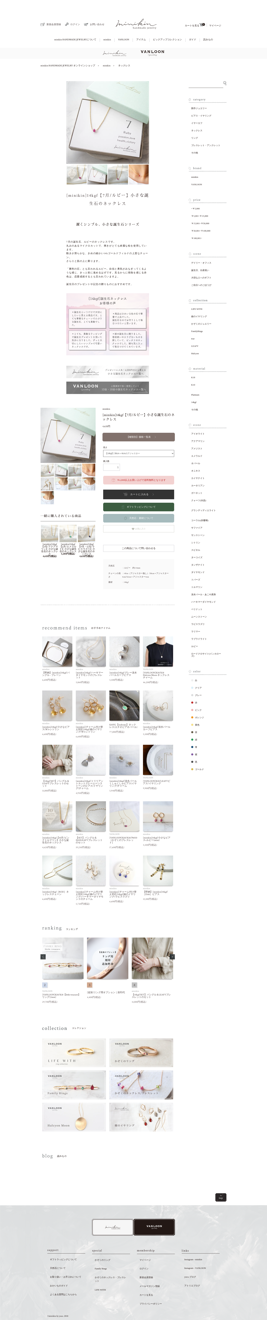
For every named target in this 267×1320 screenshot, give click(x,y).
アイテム (141, 28)
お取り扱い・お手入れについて (65, 1265)
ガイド (192, 28)
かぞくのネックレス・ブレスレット (110, 1268)
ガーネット (196, 481)
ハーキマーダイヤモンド (203, 590)
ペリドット (196, 597)
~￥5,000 (195, 196)
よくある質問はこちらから (63, 1283)
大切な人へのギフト (201, 265)
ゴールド (197, 757)
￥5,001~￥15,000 (199, 204)
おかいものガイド (59, 1274)
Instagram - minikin (193, 1248)
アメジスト (196, 436)
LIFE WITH (196, 297)
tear (192, 326)
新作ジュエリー (199, 96)
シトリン (195, 530)
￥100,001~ (196, 226)
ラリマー (195, 619)
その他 (194, 141)
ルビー (194, 634)
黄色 (195, 713)
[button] (43, 945)
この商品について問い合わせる (139, 536)
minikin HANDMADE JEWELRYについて (75, 28)
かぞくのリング (102, 1248)
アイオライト (198, 422)
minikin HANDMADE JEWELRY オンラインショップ (67, 53)
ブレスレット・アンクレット (205, 133)
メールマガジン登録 (150, 1275)
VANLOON (123, 28)
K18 (193, 365)
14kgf (193, 390)
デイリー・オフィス (201, 251)
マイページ (215, 14)
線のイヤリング (199, 304)
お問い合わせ (94, 12)
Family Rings (101, 1257)
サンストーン (198, 523)
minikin (107, 28)
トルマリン (196, 575)
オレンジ (197, 705)
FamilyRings (197, 319)
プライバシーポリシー (151, 1292)
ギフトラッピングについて (63, 1248)
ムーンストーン (199, 604)
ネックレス (124, 53)
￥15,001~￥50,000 (200, 211)
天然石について (58, 1257)
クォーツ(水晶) (198, 488)
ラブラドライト (199, 627)
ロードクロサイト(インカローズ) (206, 643)
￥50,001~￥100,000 (200, 219)
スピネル (195, 538)
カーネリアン (198, 473)
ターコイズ (196, 545)
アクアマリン (198, 429)
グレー (196, 683)
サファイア (196, 516)
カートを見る (195, 13)
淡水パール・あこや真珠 (203, 582)
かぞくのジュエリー (201, 312)
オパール (195, 451)
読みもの (208, 28)
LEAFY (194, 334)
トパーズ (195, 567)
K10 (193, 373)
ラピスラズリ (198, 612)
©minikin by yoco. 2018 (57, 1305)
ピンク (196, 698)
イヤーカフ (196, 111)
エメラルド (196, 444)
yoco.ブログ (190, 1265)
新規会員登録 (50, 12)
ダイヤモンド (198, 560)
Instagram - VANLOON (195, 1257)
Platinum (195, 383)
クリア (196, 676)
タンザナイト (198, 553)
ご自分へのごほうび (201, 273)
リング (194, 126)
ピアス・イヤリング (201, 104)
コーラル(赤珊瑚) (199, 508)
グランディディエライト (203, 498)
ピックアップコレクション (167, 28)
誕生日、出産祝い (200, 258)
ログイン (72, 12)
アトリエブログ (192, 1274)
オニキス (195, 459)
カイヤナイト (198, 466)
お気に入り (139, 517)
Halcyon (195, 341)
